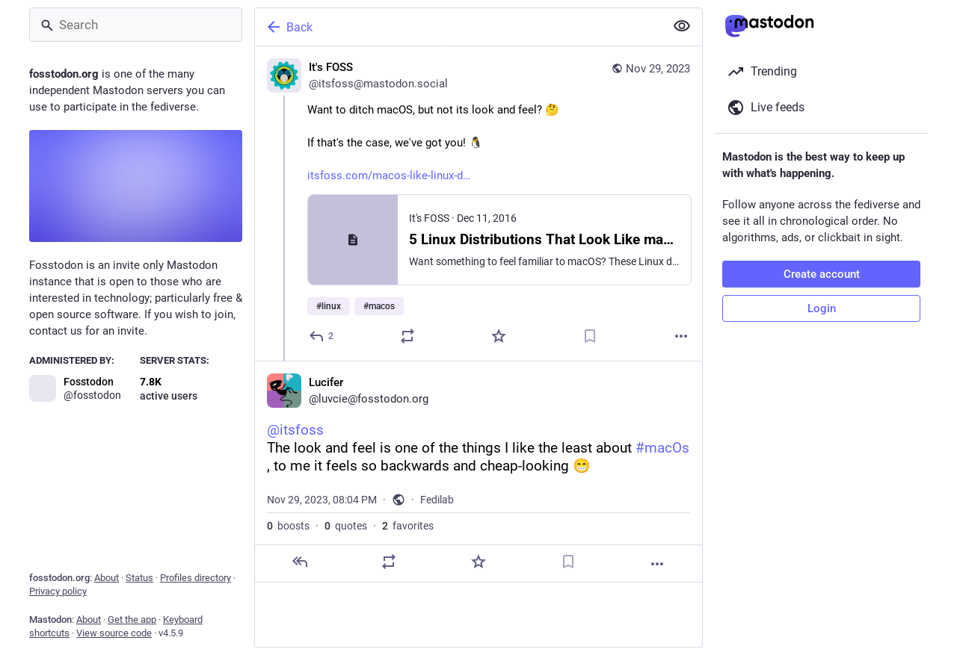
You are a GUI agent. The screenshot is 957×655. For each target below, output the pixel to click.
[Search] (135, 24)
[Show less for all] (682, 26)
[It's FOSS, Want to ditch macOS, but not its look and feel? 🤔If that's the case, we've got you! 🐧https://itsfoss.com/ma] (478, 203)
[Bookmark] (590, 336)
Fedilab (437, 500)
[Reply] (321, 336)
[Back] (458, 27)
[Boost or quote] (407, 336)
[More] (681, 336)
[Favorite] (499, 336)
